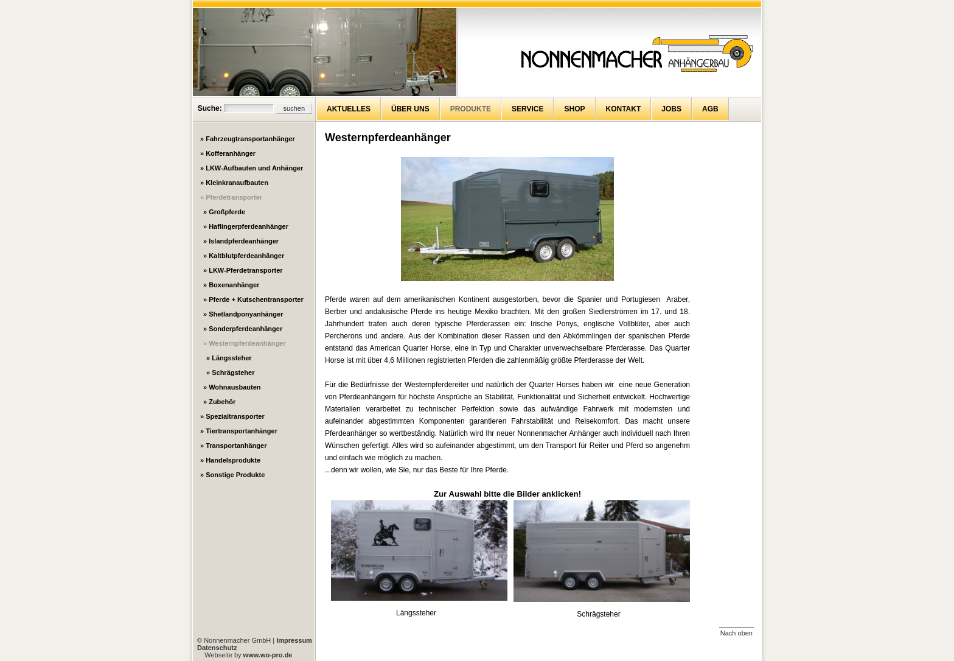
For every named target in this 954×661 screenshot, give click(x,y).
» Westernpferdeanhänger (244, 343)
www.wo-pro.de (268, 655)
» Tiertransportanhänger (238, 431)
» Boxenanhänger (231, 285)
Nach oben (736, 633)
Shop (574, 109)
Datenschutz (217, 647)
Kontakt (623, 109)
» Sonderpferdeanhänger (242, 328)
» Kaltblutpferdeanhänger (243, 255)
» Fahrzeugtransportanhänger (247, 138)
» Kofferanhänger (228, 153)
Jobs (671, 109)
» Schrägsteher (230, 372)
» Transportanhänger (233, 445)
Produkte (470, 109)
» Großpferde (224, 211)
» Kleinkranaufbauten (234, 182)
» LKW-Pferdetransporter (243, 270)
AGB (710, 109)
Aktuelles (349, 109)
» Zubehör (219, 401)
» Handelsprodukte (230, 460)
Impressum (294, 640)
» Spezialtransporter (232, 416)
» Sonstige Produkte (232, 474)
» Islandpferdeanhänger (241, 241)
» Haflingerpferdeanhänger (245, 226)
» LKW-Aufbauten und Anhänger (251, 168)
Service (527, 109)
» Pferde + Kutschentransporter (253, 299)
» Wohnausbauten (232, 387)
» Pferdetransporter (231, 197)
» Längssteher (229, 358)
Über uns (410, 109)
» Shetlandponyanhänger (243, 314)
